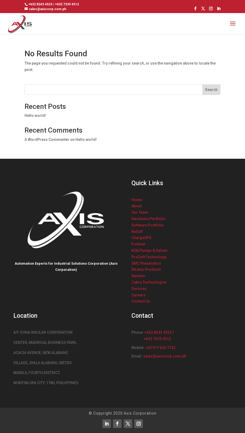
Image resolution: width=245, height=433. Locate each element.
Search (211, 90)
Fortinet (138, 244)
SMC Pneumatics (146, 263)
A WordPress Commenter (47, 139)
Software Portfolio (147, 225)
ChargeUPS (141, 238)
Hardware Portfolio (148, 219)
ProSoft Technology (148, 257)
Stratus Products (146, 269)
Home (136, 200)
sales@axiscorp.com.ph (164, 356)
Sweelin (138, 276)
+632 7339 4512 (157, 339)
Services (139, 289)
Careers (138, 295)
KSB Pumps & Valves (149, 250)
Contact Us (140, 301)
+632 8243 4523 (158, 332)
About (136, 206)
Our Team (139, 212)
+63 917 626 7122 (160, 347)
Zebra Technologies (149, 282)
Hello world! (35, 115)
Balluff (137, 231)
